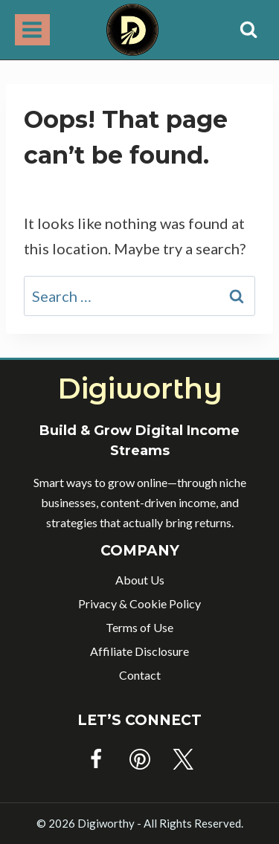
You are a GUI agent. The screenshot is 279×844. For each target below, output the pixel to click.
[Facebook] (96, 759)
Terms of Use (139, 627)
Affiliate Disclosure (139, 651)
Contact (140, 675)
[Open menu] (32, 29)
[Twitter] (183, 759)
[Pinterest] (140, 759)
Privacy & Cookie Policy (139, 603)
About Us (139, 580)
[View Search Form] (248, 29)
